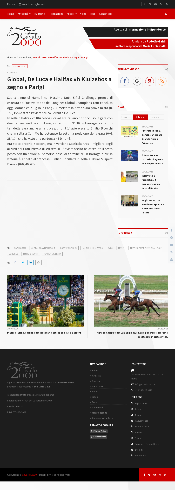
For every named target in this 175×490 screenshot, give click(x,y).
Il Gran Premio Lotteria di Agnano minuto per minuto (152, 159)
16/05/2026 (162, 328)
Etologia (139, 449)
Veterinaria (140, 455)
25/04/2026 (147, 126)
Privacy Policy (99, 431)
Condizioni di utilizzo (102, 418)
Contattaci (105, 13)
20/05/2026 (12, 328)
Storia (138, 438)
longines (13, 254)
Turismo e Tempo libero (147, 443)
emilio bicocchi (30, 254)
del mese (140, 117)
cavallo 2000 (20, 248)
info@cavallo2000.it (145, 384)
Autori (72, 13)
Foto (93, 13)
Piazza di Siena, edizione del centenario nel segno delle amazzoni (44, 332)
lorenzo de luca (68, 248)
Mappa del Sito (99, 412)
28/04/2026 (147, 196)
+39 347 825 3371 (143, 390)
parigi (110, 248)
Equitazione (25, 57)
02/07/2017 (12, 72)
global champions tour (43, 248)
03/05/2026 (147, 151)
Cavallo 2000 (29, 474)
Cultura (138, 432)
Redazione (57, 13)
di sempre (156, 117)
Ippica (138, 409)
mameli (121, 248)
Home (10, 13)
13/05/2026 (147, 171)
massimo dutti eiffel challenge (145, 248)
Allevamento (141, 420)
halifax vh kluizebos (92, 248)
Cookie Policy (99, 437)
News (138, 414)
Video (83, 13)
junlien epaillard (52, 254)
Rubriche (40, 13)
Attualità (24, 13)
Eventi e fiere (142, 426)
